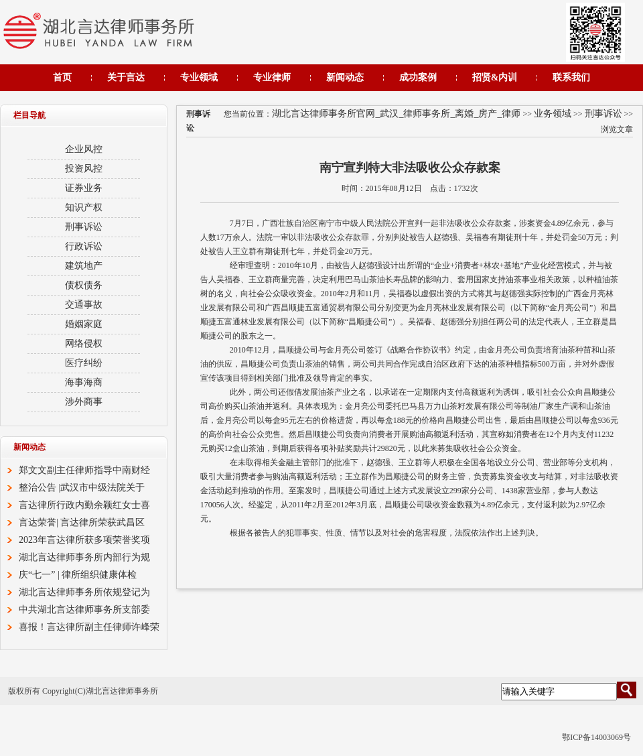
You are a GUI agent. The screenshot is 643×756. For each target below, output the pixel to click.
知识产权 (83, 207)
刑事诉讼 (603, 114)
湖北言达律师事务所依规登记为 (84, 592)
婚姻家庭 (83, 324)
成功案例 (418, 77)
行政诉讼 (83, 246)
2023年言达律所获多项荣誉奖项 (84, 540)
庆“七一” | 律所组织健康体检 (78, 575)
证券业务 (83, 188)
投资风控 (83, 169)
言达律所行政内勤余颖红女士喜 (84, 505)
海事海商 (83, 382)
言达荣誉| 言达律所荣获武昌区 (82, 522)
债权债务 (83, 285)
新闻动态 (345, 77)
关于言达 (126, 77)
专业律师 (272, 77)
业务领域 (552, 114)
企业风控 (83, 149)
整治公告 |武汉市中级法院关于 (82, 488)
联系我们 (571, 77)
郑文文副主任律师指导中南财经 (84, 470)
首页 (62, 77)
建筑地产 (83, 266)
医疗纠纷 (83, 363)
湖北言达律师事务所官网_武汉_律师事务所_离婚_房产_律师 (396, 114)
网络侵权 (83, 343)
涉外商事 (83, 402)
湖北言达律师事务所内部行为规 (84, 557)
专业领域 (199, 77)
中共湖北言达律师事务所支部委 (84, 610)
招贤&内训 (495, 77)
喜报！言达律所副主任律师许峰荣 (89, 627)
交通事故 (83, 305)
